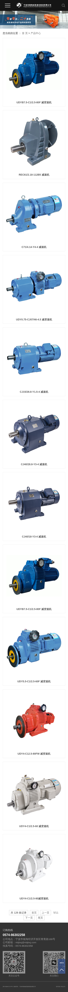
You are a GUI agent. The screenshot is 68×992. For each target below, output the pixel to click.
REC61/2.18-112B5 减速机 (34, 174)
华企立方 (63, 986)
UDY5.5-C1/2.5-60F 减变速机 (34, 681)
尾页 (40, 917)
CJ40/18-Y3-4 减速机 (34, 536)
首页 (34, 912)
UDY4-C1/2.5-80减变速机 (34, 898)
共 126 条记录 (18, 912)
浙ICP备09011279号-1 (8, 986)
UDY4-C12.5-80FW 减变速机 (34, 753)
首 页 (25, 33)
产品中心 (36, 33)
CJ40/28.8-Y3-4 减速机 (34, 464)
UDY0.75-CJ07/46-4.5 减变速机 (34, 319)
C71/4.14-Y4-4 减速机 (34, 247)
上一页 (45, 912)
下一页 (29, 917)
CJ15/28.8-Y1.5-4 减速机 (34, 391)
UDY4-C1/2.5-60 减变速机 (34, 826)
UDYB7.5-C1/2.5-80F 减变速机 (34, 102)
